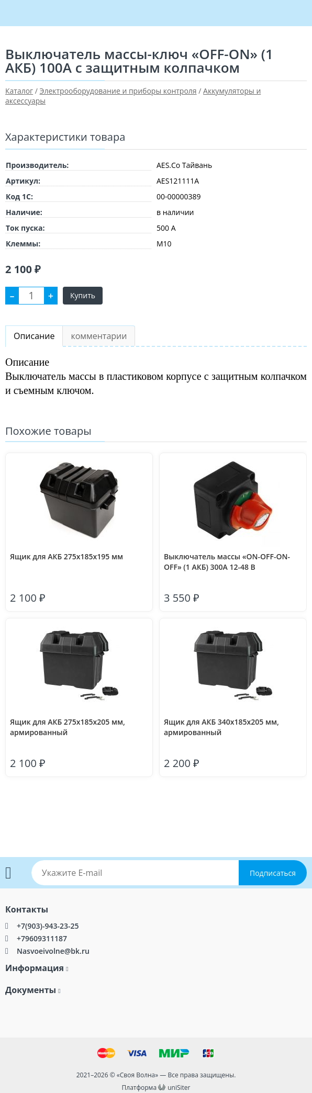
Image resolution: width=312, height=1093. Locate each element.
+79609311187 (42, 938)
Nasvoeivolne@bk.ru (53, 951)
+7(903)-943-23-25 (48, 926)
